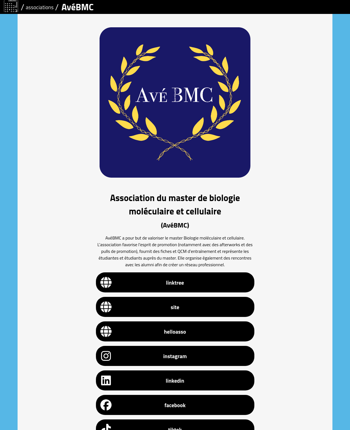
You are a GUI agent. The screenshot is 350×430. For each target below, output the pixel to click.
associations (40, 7)
